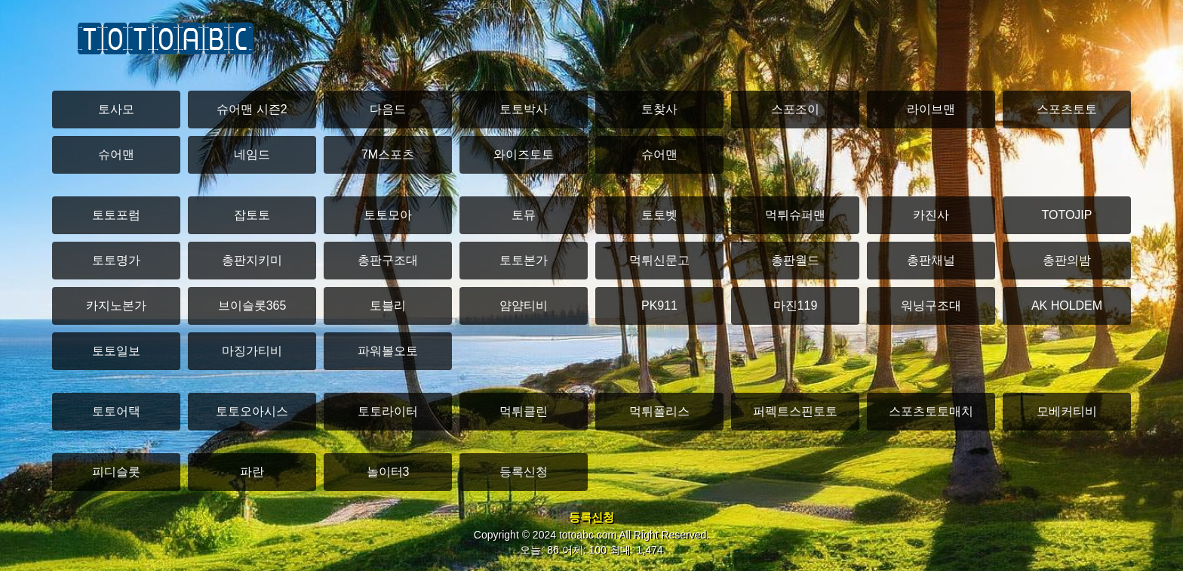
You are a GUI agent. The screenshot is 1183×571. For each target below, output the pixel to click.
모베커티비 (1067, 411)
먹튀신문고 (659, 260)
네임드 (252, 154)
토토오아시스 (252, 411)
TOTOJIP (1067, 214)
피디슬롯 (116, 471)
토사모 (116, 109)
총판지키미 (252, 260)
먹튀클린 (523, 411)
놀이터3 (388, 471)
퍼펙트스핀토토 (795, 411)
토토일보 (116, 350)
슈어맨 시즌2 (252, 109)
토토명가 (116, 260)
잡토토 (252, 214)
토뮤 (524, 214)
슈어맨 (116, 154)
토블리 (388, 305)
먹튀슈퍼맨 (795, 214)
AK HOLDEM (1066, 305)
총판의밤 (1067, 260)
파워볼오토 (388, 350)
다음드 (388, 109)
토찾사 (659, 109)
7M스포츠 (387, 154)
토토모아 (388, 214)
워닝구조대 (931, 305)
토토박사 (523, 109)
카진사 (931, 214)
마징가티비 (252, 350)
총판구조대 (388, 260)
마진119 (795, 305)
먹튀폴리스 (659, 411)
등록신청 (523, 471)
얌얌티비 (523, 305)
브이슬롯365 (252, 305)
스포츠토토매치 (931, 411)
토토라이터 (388, 411)
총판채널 (931, 260)
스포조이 (795, 109)
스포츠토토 (1067, 109)
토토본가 (523, 260)
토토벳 (659, 214)
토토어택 (116, 411)
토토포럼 (116, 214)
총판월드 (795, 260)
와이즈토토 (523, 154)
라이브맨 (931, 109)
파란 (252, 471)
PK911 (659, 305)
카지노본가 (116, 305)
